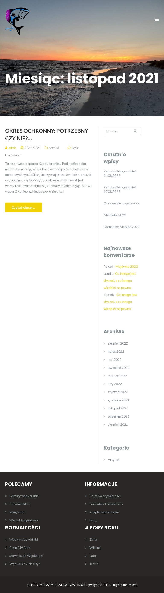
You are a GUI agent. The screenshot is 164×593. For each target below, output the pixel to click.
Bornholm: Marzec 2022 (121, 227)
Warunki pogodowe (23, 520)
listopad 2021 (118, 408)
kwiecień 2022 (118, 367)
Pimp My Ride (19, 547)
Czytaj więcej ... (24, 207)
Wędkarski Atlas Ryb (25, 564)
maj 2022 (115, 359)
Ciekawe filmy (19, 504)
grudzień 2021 (118, 400)
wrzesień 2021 (118, 416)
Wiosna (95, 547)
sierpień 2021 (118, 424)
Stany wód (17, 512)
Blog (93, 520)
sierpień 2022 (118, 343)
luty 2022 (115, 384)
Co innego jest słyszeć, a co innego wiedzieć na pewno (120, 280)
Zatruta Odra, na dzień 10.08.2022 (120, 189)
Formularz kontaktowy (106, 504)
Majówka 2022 (115, 215)
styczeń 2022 (118, 392)
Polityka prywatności (105, 496)
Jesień (94, 564)
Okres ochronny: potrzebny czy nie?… (46, 134)
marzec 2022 (117, 376)
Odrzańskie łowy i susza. (122, 203)
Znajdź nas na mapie (104, 512)
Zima (93, 539)
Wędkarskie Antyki (23, 539)
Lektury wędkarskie (23, 496)
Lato (92, 556)
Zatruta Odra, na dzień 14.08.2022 (120, 173)
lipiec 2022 (116, 351)
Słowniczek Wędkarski (26, 556)
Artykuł (54, 147)
